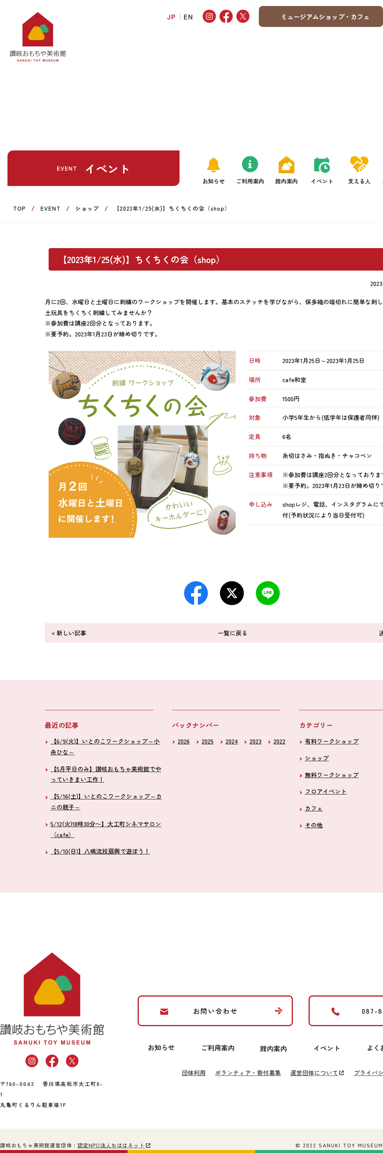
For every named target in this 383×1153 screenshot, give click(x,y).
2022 (279, 740)
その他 (314, 824)
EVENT (50, 208)
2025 (208, 740)
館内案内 (286, 181)
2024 (232, 740)
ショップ (87, 208)
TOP (19, 208)
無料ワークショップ (332, 774)
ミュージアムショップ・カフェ (325, 16)
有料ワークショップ (332, 740)
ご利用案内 (250, 181)
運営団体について (314, 1072)
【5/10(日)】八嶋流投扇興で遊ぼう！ (100, 851)
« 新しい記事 (69, 632)
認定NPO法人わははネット (110, 1145)
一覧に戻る (233, 632)
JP (171, 16)
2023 (255, 740)
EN (188, 16)
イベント (322, 181)
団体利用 (194, 1072)
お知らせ (213, 181)
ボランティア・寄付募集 (248, 1072)
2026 (184, 740)
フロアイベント (326, 791)
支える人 (359, 181)
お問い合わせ (215, 1011)
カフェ (314, 807)
